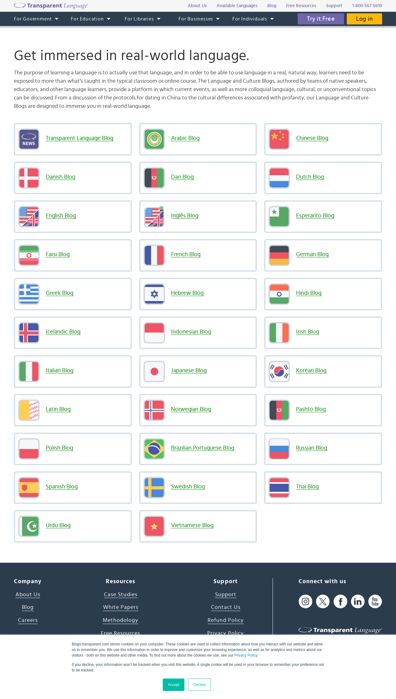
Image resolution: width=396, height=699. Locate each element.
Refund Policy (226, 620)
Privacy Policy (245, 655)
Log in (364, 19)
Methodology (120, 620)
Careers (28, 620)
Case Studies (120, 594)
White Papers (120, 607)
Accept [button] (173, 685)
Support (225, 594)
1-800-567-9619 (367, 5)
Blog (28, 607)
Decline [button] (199, 685)
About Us (27, 594)
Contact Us (225, 607)
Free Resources (120, 633)
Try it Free (321, 19)
